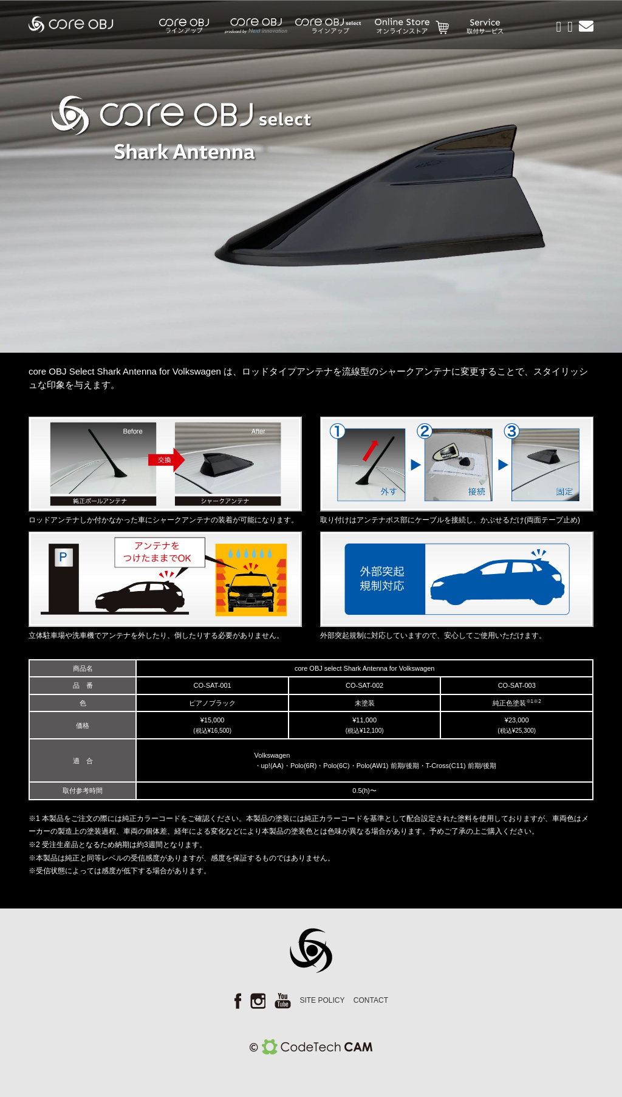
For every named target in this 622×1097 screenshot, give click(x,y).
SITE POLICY (321, 1000)
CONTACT (371, 1000)
